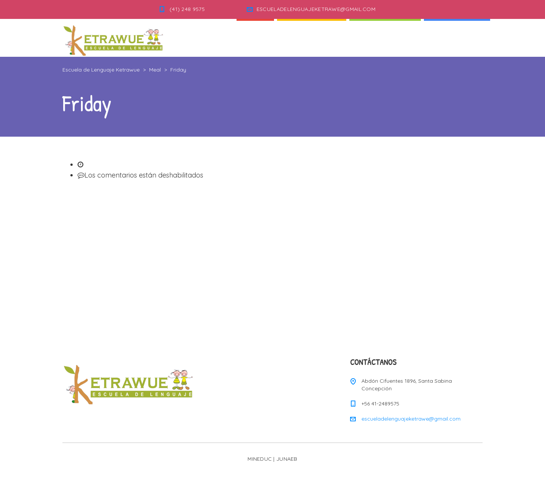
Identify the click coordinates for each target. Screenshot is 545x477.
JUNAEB (286, 458)
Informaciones (457, 37)
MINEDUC (260, 458)
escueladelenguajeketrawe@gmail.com (411, 418)
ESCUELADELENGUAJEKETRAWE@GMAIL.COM (316, 9)
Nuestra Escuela (385, 37)
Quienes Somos (312, 37)
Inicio (255, 37)
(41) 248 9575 (187, 9)
